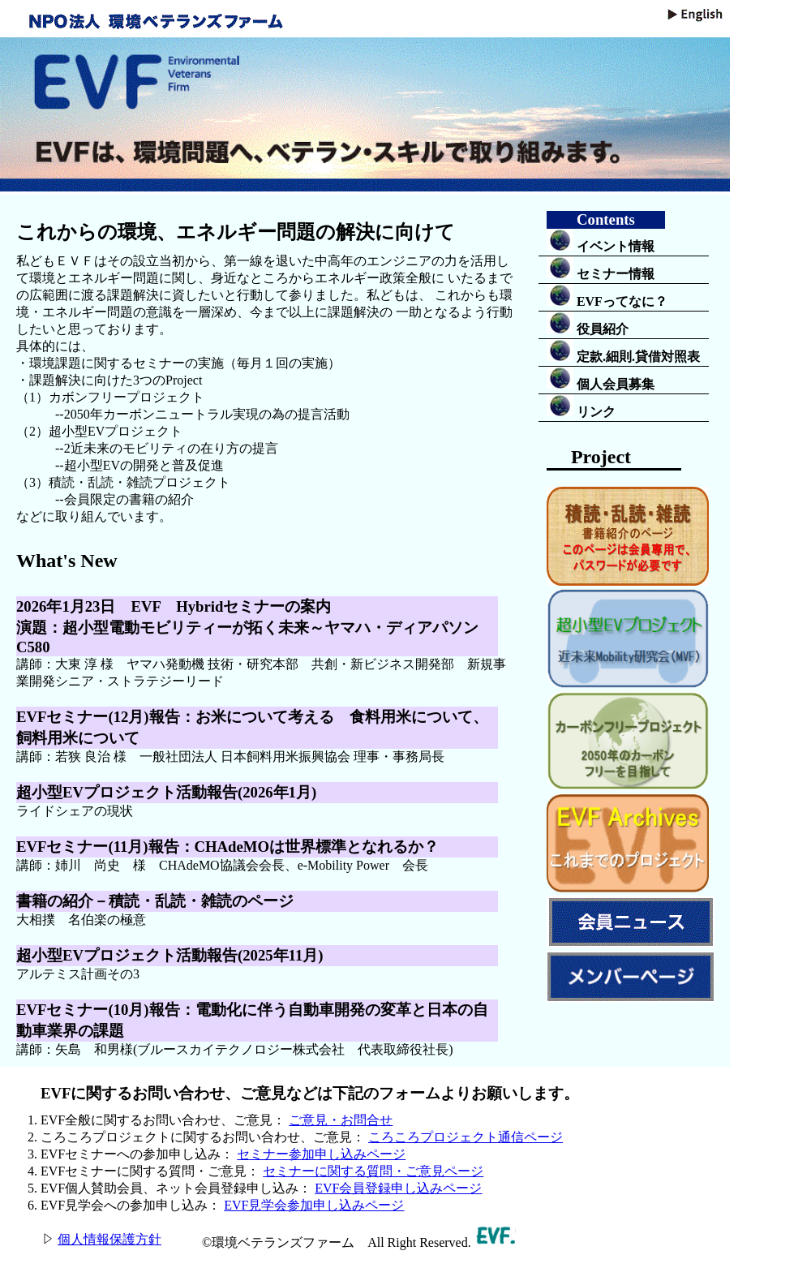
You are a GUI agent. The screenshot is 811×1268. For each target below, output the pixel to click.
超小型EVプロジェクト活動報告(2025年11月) (170, 955)
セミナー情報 (600, 268)
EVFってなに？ (607, 296)
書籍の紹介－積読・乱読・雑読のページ (155, 900)
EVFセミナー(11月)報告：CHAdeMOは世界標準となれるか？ (227, 846)
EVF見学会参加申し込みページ (314, 1205)
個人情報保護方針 (109, 1239)
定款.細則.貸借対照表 (623, 351)
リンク (581, 406)
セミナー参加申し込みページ (321, 1154)
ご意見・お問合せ (341, 1120)
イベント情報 (600, 241)
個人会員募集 (600, 379)
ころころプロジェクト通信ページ (465, 1137)
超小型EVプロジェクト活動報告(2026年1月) (166, 792)
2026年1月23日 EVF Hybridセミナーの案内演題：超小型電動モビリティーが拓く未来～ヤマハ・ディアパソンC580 (247, 626)
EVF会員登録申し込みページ (398, 1188)
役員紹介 (588, 324)
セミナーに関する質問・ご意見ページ (373, 1171)
